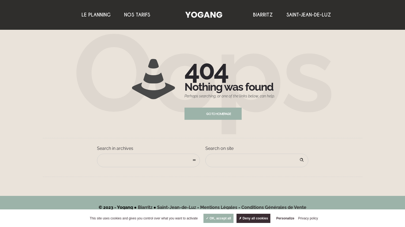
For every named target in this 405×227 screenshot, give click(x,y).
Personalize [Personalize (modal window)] (285, 218)
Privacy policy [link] (308, 218)
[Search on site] (256, 160)
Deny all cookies (253, 218)
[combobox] (148, 160)
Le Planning (96, 15)
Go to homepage (218, 113)
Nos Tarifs (137, 15)
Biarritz (263, 15)
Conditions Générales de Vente (273, 207)
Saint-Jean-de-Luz (308, 15)
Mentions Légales (218, 207)
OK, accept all (218, 218)
